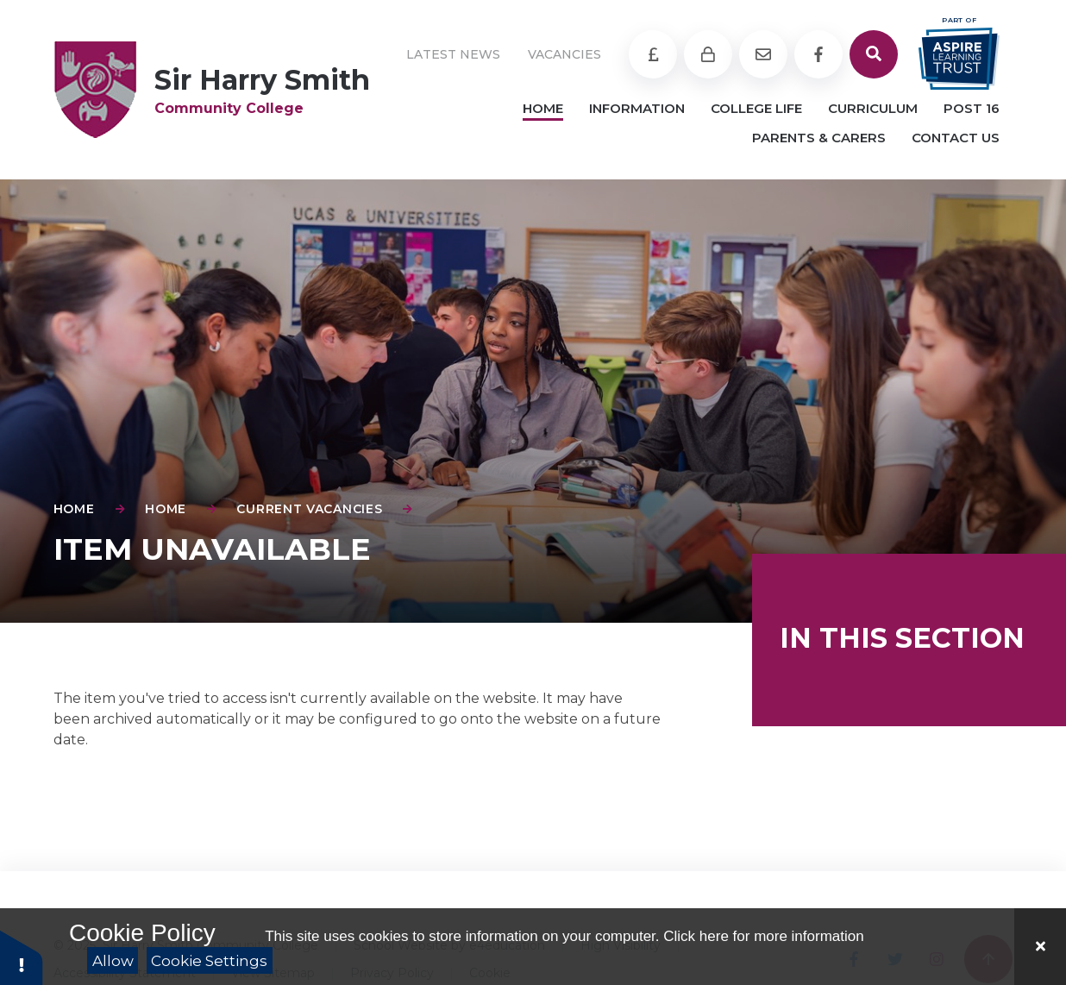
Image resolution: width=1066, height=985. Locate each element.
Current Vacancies (309, 509)
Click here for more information (763, 936)
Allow (113, 960)
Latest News (453, 54)
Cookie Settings (209, 960)
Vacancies (564, 54)
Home (74, 509)
